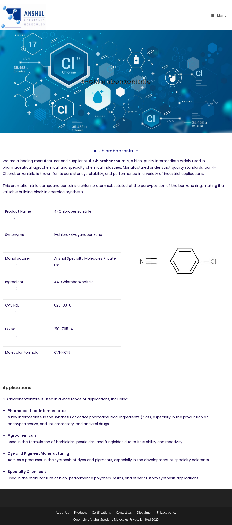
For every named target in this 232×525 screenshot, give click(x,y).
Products (80, 512)
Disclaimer (144, 512)
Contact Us (124, 512)
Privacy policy (166, 512)
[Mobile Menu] (219, 15)
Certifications (101, 512)
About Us (62, 512)
